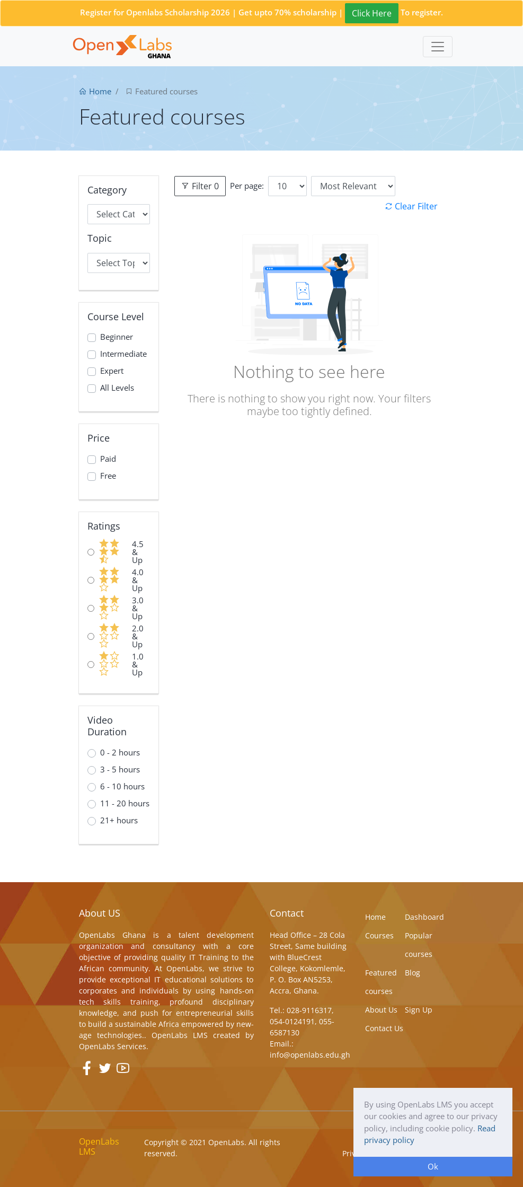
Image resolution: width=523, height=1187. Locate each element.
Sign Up (418, 1010)
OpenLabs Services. (113, 1046)
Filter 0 (200, 186)
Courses (379, 935)
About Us (381, 1010)
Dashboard (424, 917)
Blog (412, 973)
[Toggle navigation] (438, 46)
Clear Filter (411, 206)
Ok (433, 1166)
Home (95, 91)
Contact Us (384, 1028)
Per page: (247, 185)
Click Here (372, 13)
